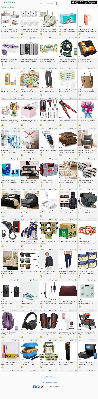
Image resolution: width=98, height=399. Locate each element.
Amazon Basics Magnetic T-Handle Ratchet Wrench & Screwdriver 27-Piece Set (48, 122)
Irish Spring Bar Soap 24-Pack (67, 241)
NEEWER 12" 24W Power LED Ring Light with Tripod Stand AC (48, 303)
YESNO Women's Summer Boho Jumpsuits (66, 363)
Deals (41, 3)
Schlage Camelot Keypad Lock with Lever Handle (10, 302)
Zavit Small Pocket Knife (8, 241)
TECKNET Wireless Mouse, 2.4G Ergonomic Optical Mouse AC (8, 333)
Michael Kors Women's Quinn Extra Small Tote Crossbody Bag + (86, 91)
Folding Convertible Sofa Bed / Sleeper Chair (29, 212)
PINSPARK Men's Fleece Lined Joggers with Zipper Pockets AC (67, 273)
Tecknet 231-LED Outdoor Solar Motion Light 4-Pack (85, 272)
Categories (49, 3)
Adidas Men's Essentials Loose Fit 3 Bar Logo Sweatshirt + (48, 273)
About (42, 383)
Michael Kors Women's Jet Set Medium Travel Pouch (67, 302)
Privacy (49, 383)
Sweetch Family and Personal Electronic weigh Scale (86, 303)
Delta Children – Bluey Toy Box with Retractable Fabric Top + (67, 31)
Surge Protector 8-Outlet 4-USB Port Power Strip (47, 212)
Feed (55, 383)
